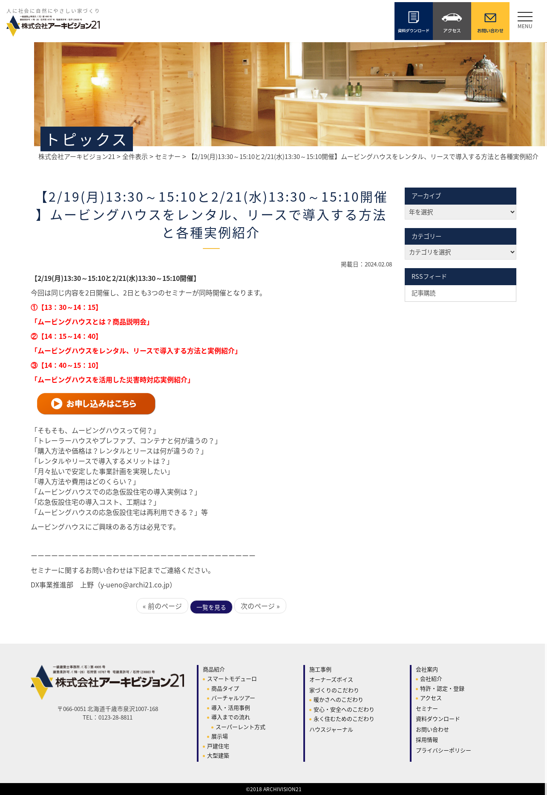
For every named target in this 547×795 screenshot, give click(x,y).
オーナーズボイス (331, 679)
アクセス (431, 698)
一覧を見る (211, 607)
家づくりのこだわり (334, 690)
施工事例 (320, 669)
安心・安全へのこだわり (344, 709)
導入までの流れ (230, 717)
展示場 (219, 736)
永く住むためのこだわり (344, 718)
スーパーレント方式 (240, 727)
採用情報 (427, 739)
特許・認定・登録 (442, 688)
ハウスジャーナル (331, 729)
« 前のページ (162, 606)
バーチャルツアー (233, 698)
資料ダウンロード (438, 718)
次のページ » (260, 606)
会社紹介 (431, 678)
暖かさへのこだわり (338, 699)
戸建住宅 (218, 746)
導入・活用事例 (230, 707)
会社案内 (427, 669)
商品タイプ (225, 688)
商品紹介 (214, 669)
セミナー (427, 708)
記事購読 (423, 293)
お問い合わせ (432, 729)
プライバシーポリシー (443, 750)
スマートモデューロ (232, 678)
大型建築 (218, 755)
